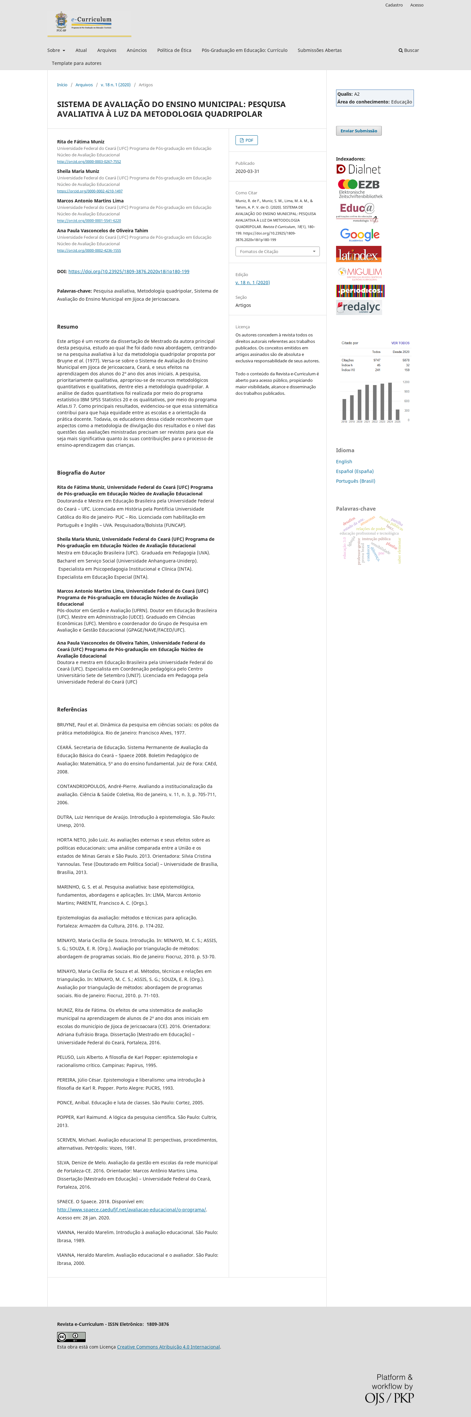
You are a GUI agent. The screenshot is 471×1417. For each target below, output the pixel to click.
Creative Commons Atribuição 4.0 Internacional (168, 1347)
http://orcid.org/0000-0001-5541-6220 (89, 221)
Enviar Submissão (359, 131)
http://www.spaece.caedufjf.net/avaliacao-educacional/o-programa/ (131, 1209)
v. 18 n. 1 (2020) (116, 85)
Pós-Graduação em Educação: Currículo (244, 50)
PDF (249, 140)
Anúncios (137, 50)
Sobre (54, 50)
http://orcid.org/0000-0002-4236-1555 (89, 250)
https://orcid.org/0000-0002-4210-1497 (90, 191)
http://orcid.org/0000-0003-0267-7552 (89, 161)
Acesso (417, 5)
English (344, 461)
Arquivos (106, 50)
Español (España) (355, 471)
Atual (81, 50)
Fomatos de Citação (259, 251)
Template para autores (77, 63)
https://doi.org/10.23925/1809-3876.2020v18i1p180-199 (128, 271)
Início (62, 85)
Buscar (409, 50)
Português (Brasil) (355, 481)
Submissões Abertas (320, 50)
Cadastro (394, 5)
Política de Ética (174, 50)
